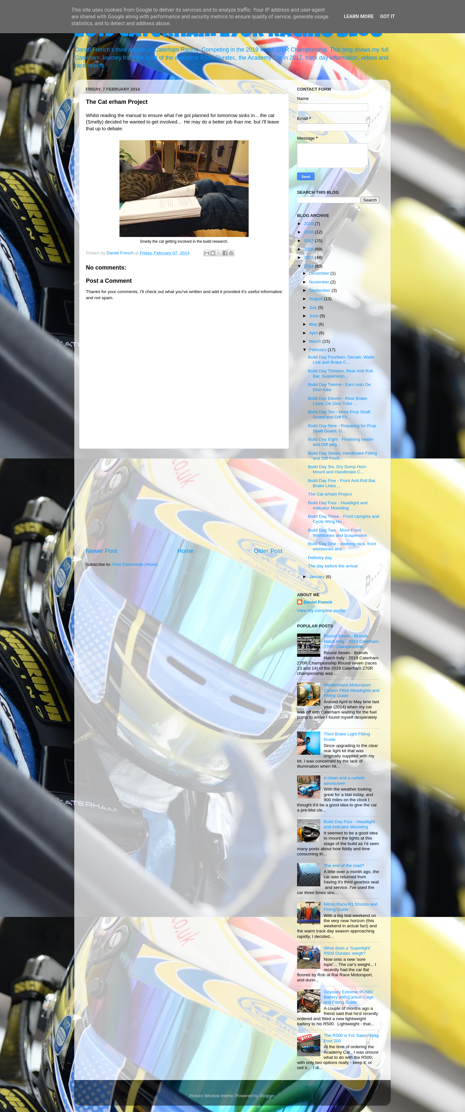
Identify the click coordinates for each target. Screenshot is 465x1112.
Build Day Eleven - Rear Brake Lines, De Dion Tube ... (337, 401)
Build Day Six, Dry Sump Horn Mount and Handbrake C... (337, 469)
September (320, 290)
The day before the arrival (333, 566)
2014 (309, 266)
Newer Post (101, 550)
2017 (309, 240)
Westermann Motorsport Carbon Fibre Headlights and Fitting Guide (351, 690)
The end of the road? (344, 865)
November (319, 282)
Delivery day (320, 557)
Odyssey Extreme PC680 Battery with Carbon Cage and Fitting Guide (349, 997)
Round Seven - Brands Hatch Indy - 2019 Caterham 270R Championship (351, 641)
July (313, 307)
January (317, 576)
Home (185, 550)
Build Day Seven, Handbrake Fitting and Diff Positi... (342, 456)
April (314, 332)
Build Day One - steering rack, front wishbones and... (342, 546)
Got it (387, 16)
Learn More (359, 16)
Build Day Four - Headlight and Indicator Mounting (338, 505)
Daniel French (318, 602)
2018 (309, 232)
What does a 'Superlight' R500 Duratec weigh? (347, 951)
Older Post (268, 550)
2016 (309, 249)
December (319, 273)
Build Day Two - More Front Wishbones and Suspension (337, 533)
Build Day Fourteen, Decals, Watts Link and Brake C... (341, 360)
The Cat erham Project (330, 494)
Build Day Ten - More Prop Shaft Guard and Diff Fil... (339, 414)
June (314, 315)
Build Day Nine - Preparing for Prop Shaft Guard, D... (342, 428)
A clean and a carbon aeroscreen (344, 780)
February (318, 349)
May (313, 324)
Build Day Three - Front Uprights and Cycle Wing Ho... (343, 519)
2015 (309, 257)
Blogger (267, 1095)
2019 (309, 223)
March (315, 341)
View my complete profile (321, 610)
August (316, 298)
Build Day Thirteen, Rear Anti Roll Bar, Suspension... (340, 374)
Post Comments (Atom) (135, 564)
